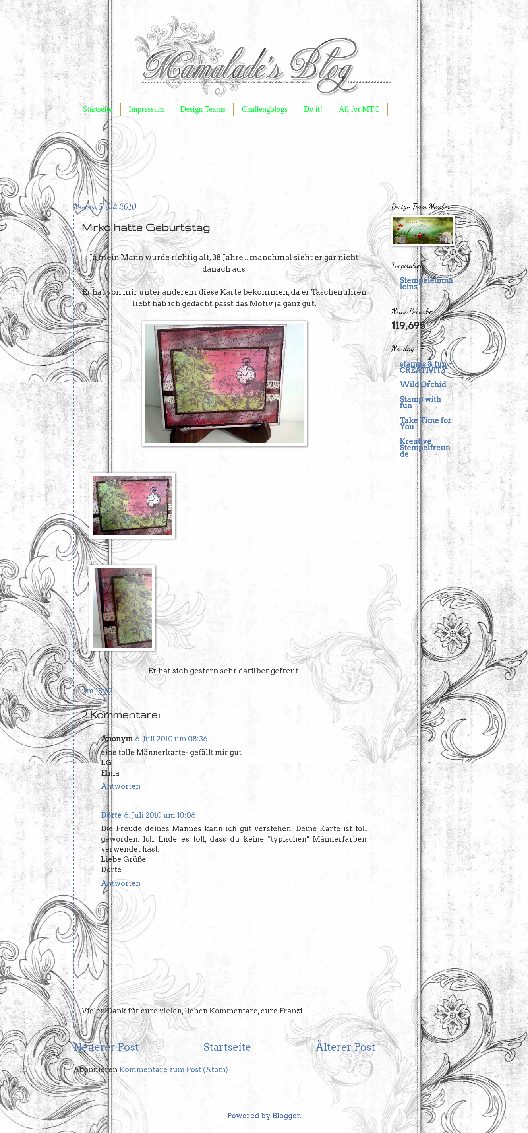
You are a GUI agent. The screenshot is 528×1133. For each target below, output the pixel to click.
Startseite (97, 109)
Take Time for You (425, 423)
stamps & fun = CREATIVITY (426, 367)
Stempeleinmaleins (426, 283)
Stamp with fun (420, 402)
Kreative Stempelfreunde (425, 448)
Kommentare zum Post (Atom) (173, 1069)
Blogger (286, 1115)
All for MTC (359, 109)
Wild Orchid (423, 384)
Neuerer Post (106, 1047)
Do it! (313, 109)
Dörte (111, 815)
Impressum (146, 109)
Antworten (121, 786)
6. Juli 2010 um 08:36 (171, 738)
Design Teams (202, 109)
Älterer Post (345, 1047)
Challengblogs (265, 109)
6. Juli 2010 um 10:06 (160, 815)
